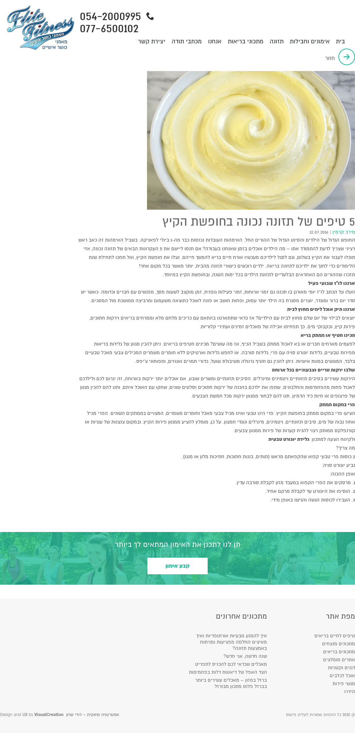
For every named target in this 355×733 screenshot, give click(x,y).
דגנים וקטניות (341, 668)
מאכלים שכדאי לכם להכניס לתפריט (231, 664)
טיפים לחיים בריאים (334, 636)
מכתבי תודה (187, 41)
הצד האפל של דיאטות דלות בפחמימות (228, 672)
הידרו (349, 692)
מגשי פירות (343, 684)
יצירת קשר (151, 41)
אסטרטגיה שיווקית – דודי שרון (92, 714)
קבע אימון (177, 565)
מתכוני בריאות (245, 41)
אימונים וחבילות (310, 41)
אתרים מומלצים (339, 660)
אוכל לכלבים (342, 676)
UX (25, 714)
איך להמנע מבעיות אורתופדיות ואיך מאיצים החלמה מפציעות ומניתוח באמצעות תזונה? (231, 642)
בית (340, 41)
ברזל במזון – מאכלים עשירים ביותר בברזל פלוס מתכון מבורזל (231, 683)
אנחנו (215, 41)
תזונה (277, 41)
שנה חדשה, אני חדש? (245, 656)
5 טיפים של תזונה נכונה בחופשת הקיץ (258, 222)
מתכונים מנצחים (338, 644)
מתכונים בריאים (339, 652)
